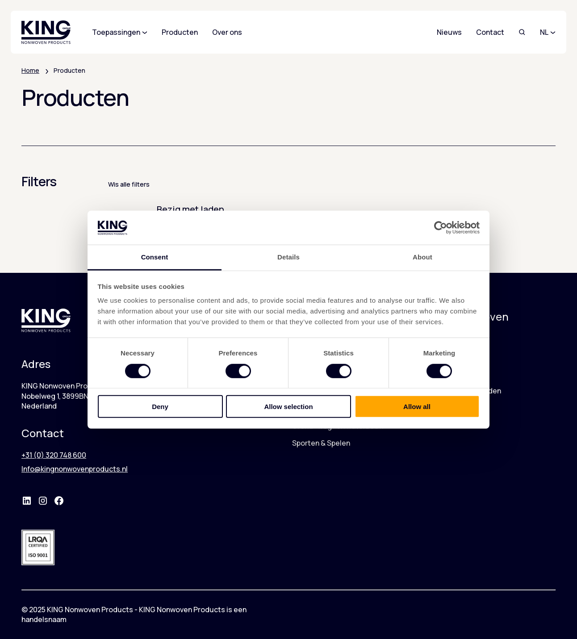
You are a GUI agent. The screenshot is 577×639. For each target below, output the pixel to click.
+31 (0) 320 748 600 (53, 455)
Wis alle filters (129, 184)
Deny (160, 406)
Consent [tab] (154, 257)
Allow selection (288, 406)
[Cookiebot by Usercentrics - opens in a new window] (440, 227)
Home (30, 70)
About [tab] (422, 257)
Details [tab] (288, 257)
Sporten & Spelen (321, 443)
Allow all (417, 406)
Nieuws (449, 32)
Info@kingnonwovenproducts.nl (74, 469)
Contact (490, 32)
